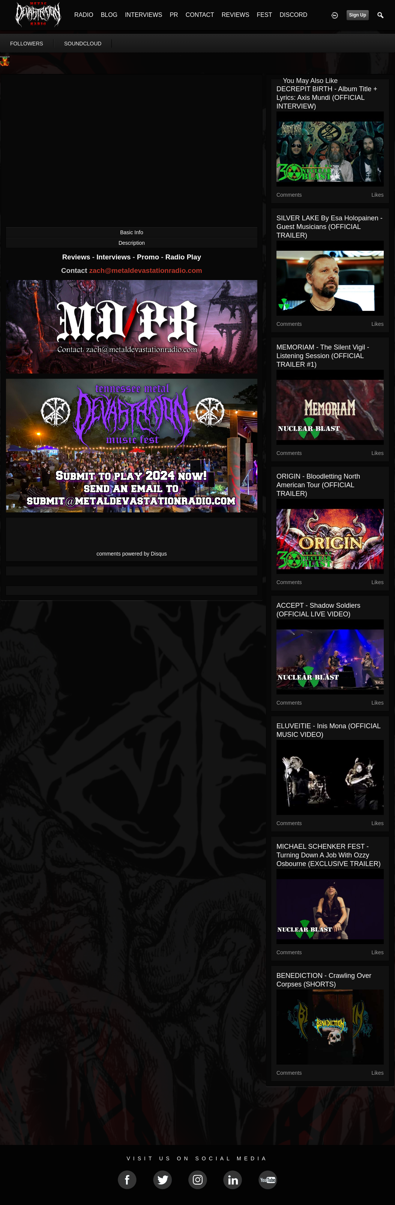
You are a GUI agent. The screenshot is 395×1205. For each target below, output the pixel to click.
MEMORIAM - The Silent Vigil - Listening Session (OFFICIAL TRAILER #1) (322, 355)
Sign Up (357, 15)
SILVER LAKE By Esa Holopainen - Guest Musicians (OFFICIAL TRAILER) (329, 226)
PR (174, 15)
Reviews (77, 257)
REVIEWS (235, 15)
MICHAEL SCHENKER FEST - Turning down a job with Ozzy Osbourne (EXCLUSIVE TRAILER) (328, 855)
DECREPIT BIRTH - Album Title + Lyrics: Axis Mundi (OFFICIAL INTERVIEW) (326, 97)
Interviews (114, 257)
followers (26, 44)
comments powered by (131, 554)
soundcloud (83, 44)
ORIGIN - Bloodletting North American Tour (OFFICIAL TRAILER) (318, 485)
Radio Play (183, 257)
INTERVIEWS (143, 15)
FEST (264, 15)
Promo (149, 257)
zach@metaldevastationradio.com (145, 270)
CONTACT (200, 15)
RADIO (83, 15)
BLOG (109, 15)
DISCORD (293, 15)
